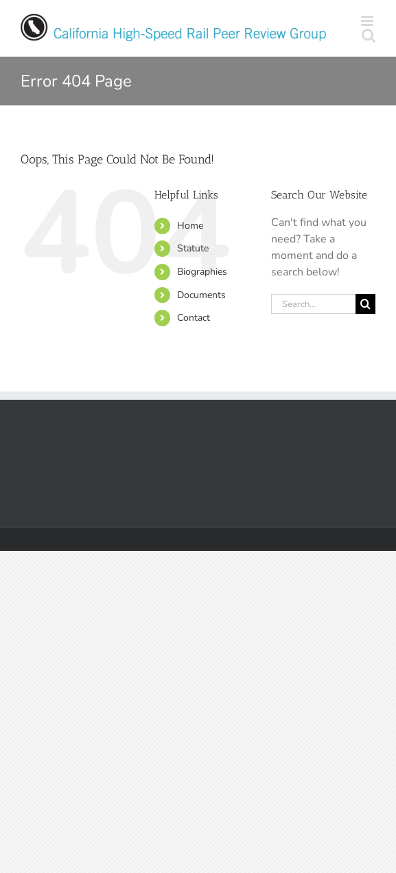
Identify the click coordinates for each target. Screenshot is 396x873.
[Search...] (313, 304)
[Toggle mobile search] (368, 35)
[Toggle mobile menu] (368, 21)
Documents (201, 295)
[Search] (365, 304)
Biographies (202, 271)
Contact (193, 317)
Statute (193, 248)
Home (190, 225)
